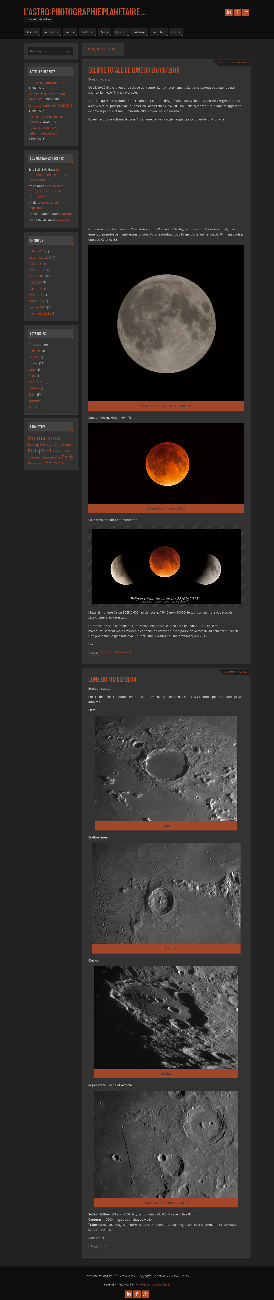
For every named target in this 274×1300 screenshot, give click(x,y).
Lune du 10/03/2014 (112, 679)
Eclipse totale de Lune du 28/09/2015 (133, 70)
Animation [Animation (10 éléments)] (42, 438)
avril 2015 (36, 270)
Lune (128, 652)
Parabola (144, 1284)
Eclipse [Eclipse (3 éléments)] (62, 438)
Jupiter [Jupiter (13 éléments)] (42, 450)
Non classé (36, 382)
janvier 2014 (37, 307)
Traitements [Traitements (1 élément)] (34, 463)
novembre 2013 (40, 313)
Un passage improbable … (47, 83)
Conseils (35, 351)
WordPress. (162, 1284)
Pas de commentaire (233, 62)
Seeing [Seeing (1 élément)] (57, 457)
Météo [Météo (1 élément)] (37, 457)
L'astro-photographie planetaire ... (85, 12)
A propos (66, 214)
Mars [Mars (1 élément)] (30, 457)
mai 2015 (35, 263)
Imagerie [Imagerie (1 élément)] (66, 444)
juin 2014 (35, 282)
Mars (32, 375)
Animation (108, 652)
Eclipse (119, 652)
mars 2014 (36, 301)
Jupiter (33, 363)
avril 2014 (36, 295)
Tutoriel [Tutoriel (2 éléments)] (47, 463)
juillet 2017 (36, 251)
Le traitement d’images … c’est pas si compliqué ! (48, 174)
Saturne (34, 388)
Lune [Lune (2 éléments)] (67, 451)
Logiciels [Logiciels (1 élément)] (58, 451)
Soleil (32, 394)
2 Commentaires (236, 671)
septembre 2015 (40, 257)
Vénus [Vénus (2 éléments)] (58, 463)
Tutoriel (34, 401)
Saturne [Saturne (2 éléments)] (47, 457)
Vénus (33, 407)
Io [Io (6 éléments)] (30, 450)
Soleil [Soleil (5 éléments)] (67, 457)
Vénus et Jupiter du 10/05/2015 (51, 105)
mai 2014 (35, 289)
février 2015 (37, 276)
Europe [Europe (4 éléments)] (35, 444)
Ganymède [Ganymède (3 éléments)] (52, 444)
